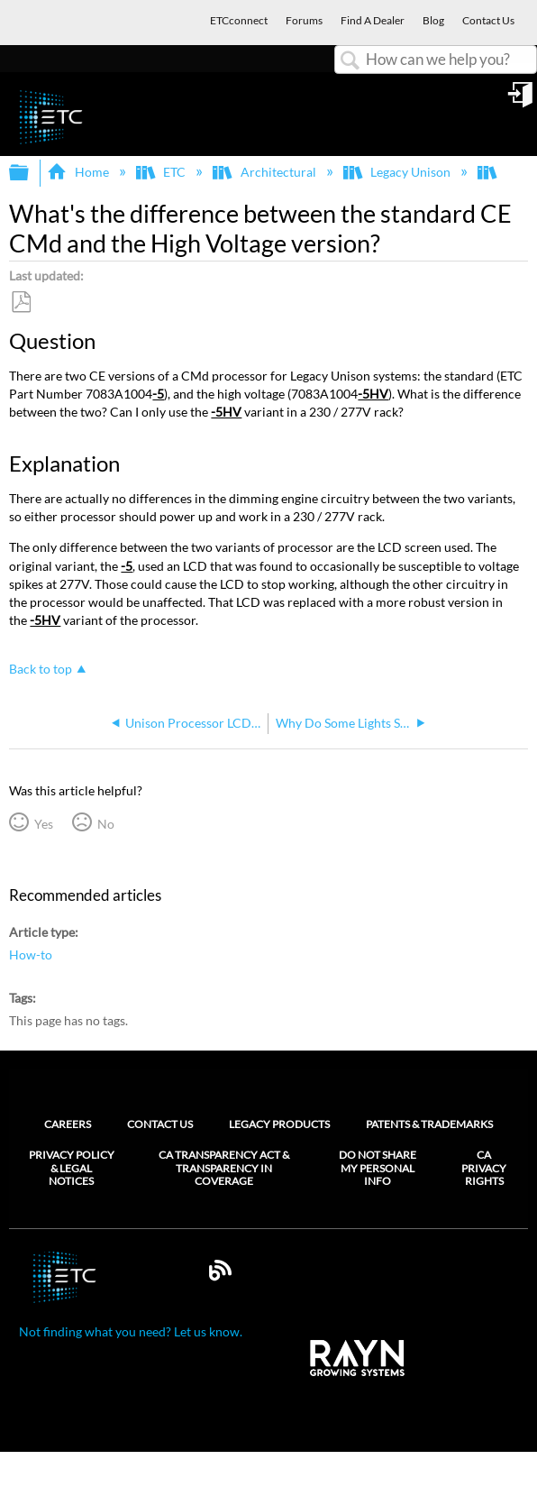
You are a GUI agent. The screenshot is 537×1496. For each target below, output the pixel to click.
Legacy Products (279, 1124)
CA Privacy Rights (483, 1168)
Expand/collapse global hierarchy (30, 173)
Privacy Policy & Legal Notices (71, 1168)
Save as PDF (21, 302)
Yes (43, 823)
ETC (162, 171)
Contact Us (160, 1124)
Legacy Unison (398, 171)
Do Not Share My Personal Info (377, 1168)
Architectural (265, 171)
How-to (30, 954)
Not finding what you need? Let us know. (130, 1331)
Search (350, 61)
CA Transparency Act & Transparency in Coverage (224, 1168)
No (105, 823)
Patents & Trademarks (429, 1124)
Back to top (40, 668)
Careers (67, 1124)
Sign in (521, 101)
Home (79, 171)
